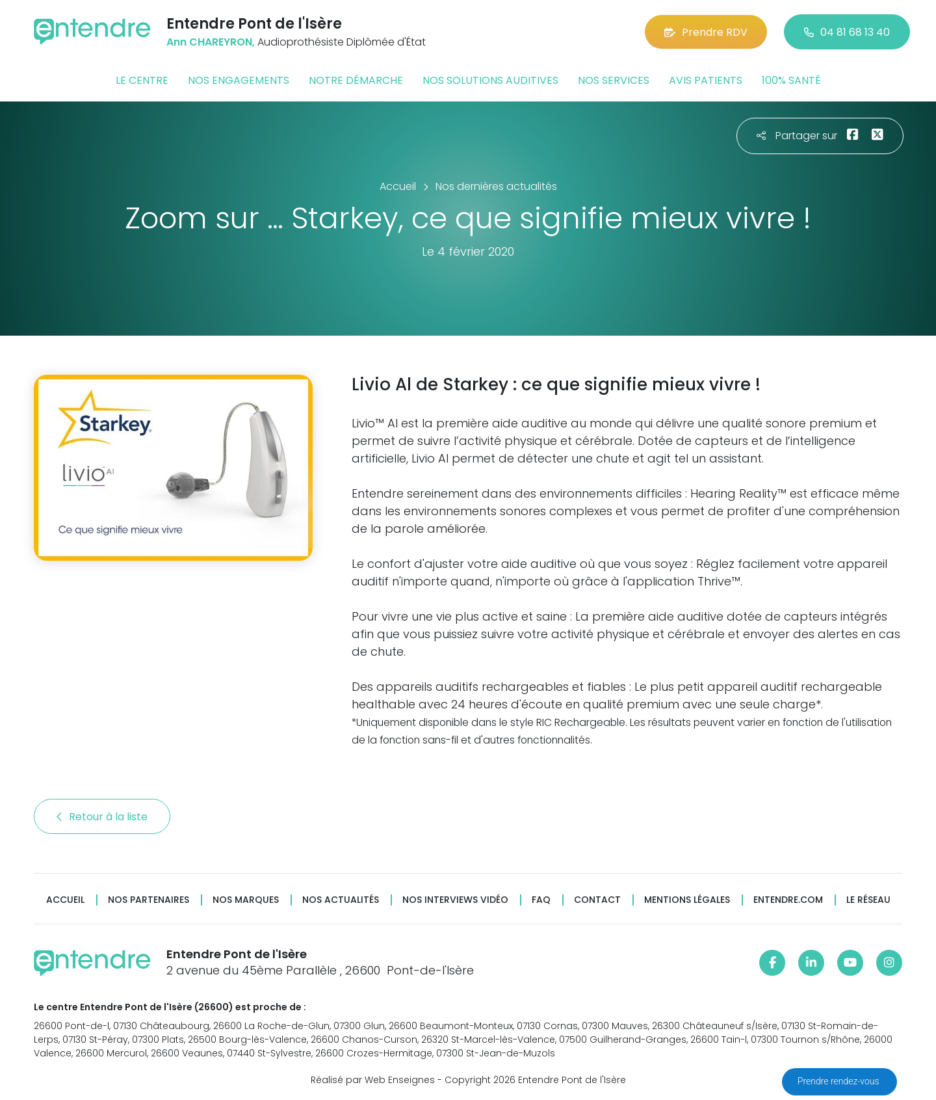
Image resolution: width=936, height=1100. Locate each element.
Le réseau (868, 899)
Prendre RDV (706, 32)
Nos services (613, 80)
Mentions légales (687, 899)
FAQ (541, 899)
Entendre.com (788, 899)
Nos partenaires (148, 899)
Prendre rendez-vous (839, 1081)
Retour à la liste (102, 816)
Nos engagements (238, 80)
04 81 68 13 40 (847, 32)
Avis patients (705, 80)
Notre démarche (356, 80)
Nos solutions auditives (490, 80)
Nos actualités (340, 899)
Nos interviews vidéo (455, 899)
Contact (597, 899)
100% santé (791, 80)
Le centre (142, 80)
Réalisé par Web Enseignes (373, 1079)
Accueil (65, 899)
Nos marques (246, 899)
